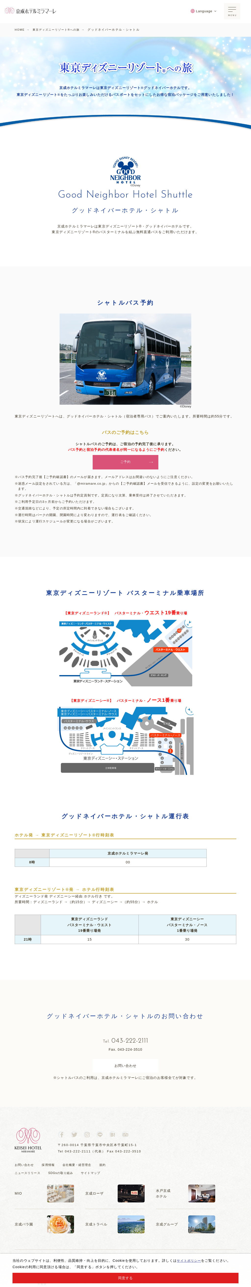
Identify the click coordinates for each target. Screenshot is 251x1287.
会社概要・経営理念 (80, 1167)
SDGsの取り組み (63, 1176)
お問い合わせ (125, 1069)
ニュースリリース (28, 1176)
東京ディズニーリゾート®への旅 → (62, 29)
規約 (107, 1167)
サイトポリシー (190, 1260)
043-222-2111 (125, 1043)
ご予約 (136, 463)
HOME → (23, 29)
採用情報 (50, 1167)
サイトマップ (95, 1176)
